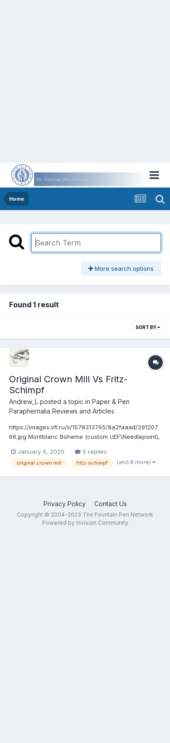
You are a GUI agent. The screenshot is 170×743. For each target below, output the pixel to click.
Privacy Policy (65, 504)
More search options (121, 268)
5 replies (91, 451)
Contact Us (110, 504)
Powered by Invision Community (85, 522)
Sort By (148, 327)
